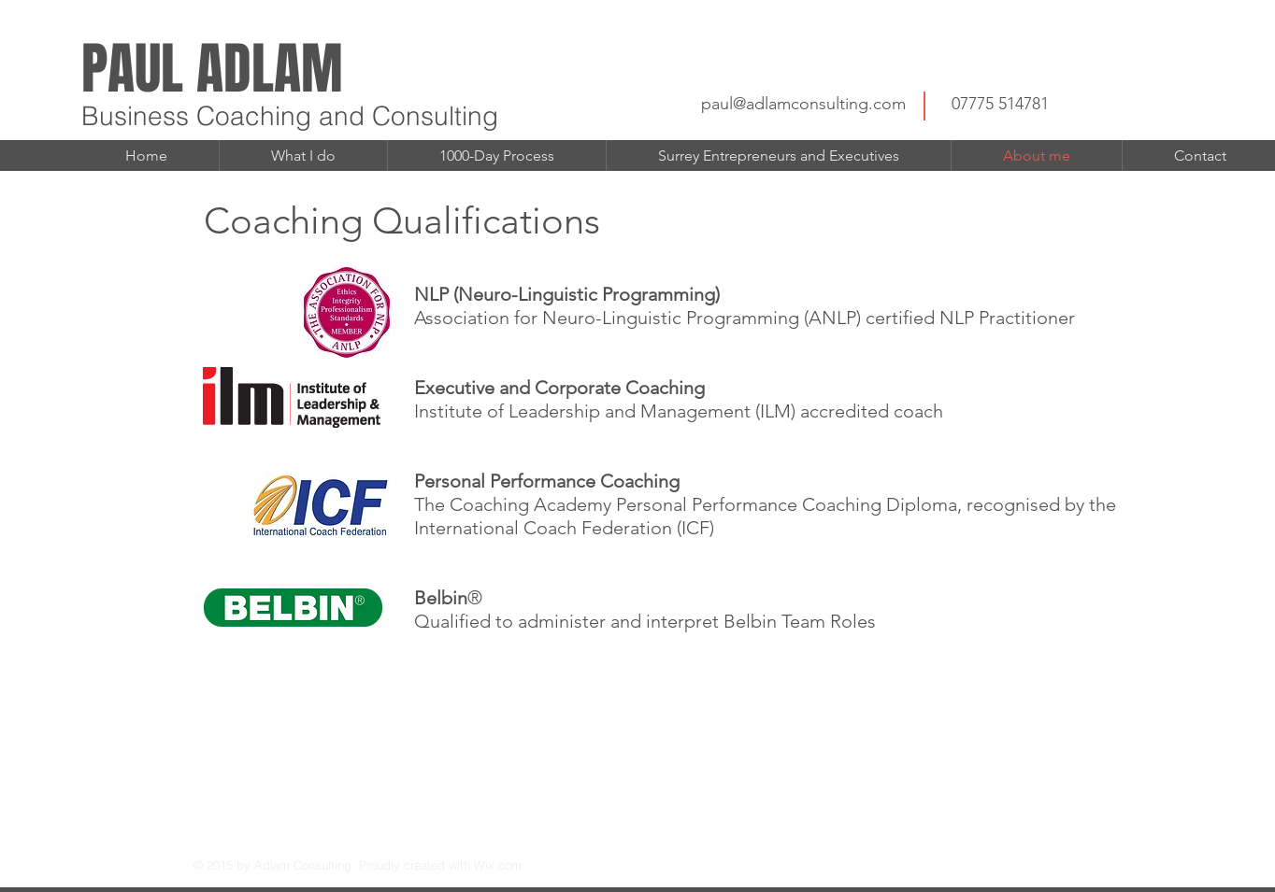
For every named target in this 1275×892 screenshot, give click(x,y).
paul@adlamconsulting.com (803, 103)
